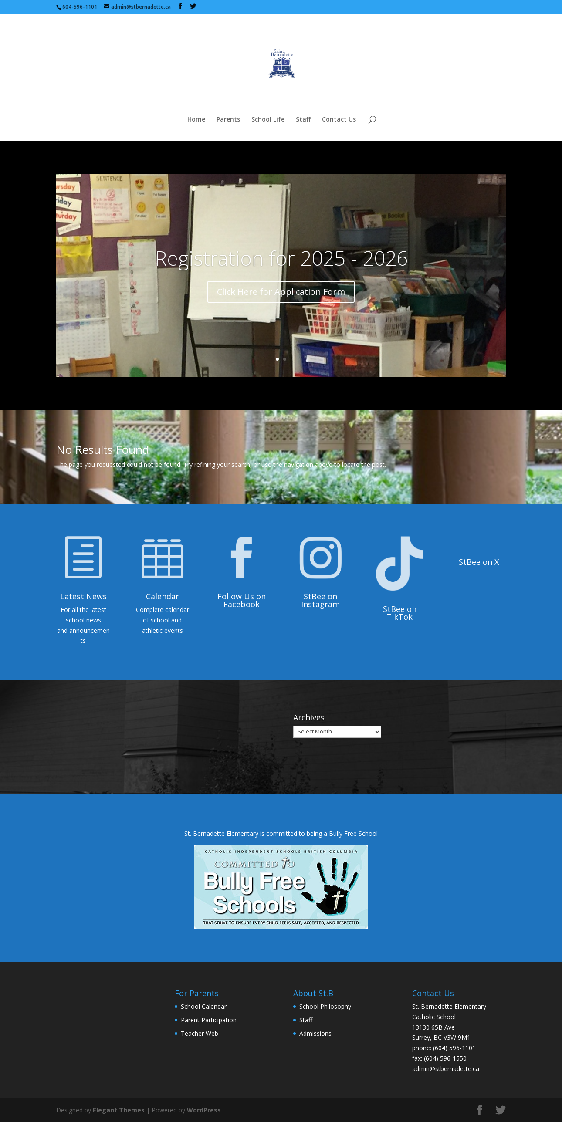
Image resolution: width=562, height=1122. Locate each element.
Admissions (315, 1033)
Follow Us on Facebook (241, 600)
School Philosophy (325, 1006)
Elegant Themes (119, 1110)
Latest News (83, 596)
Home (196, 119)
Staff (303, 119)
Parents (228, 119)
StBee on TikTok (399, 613)
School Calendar (204, 1006)
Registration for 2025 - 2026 (281, 257)
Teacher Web (199, 1033)
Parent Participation (209, 1020)
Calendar (162, 596)
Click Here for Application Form (281, 291)
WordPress (204, 1110)
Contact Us (339, 119)
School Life (267, 119)
